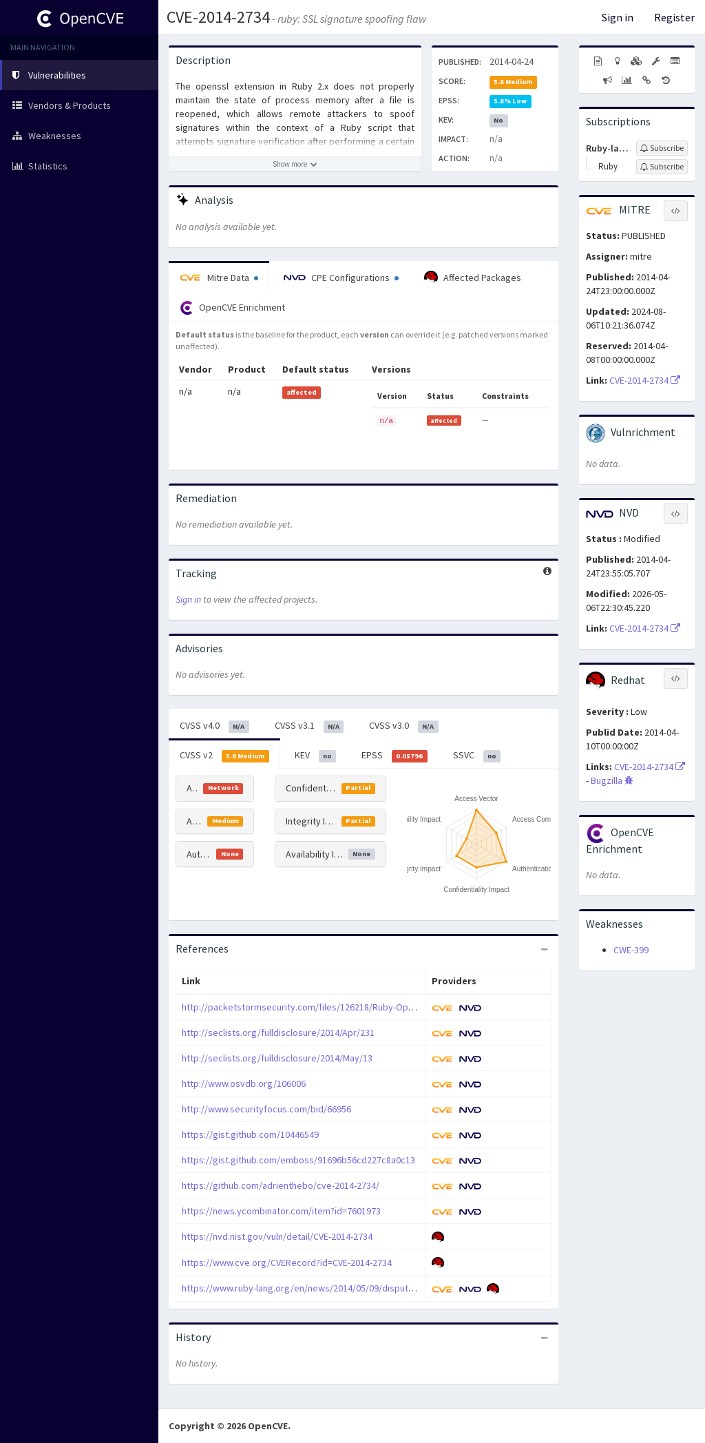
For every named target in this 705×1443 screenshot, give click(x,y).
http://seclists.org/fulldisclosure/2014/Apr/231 (278, 1032)
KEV (316, 755)
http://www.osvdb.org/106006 (244, 1083)
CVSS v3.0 (404, 726)
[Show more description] (295, 164)
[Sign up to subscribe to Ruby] (662, 166)
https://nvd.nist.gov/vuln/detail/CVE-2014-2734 (277, 1236)
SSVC (477, 755)
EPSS (394, 755)
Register (674, 17)
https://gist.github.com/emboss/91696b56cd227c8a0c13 (298, 1160)
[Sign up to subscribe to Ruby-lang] (662, 148)
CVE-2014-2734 (218, 17)
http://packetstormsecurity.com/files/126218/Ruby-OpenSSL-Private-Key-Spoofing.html (363, 1007)
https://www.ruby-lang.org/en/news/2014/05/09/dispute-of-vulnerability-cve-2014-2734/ (363, 1288)
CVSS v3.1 (309, 726)
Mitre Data (219, 277)
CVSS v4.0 (214, 726)
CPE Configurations (341, 277)
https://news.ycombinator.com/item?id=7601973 (281, 1211)
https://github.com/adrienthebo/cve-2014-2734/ (280, 1185)
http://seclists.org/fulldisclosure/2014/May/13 (277, 1058)
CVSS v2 (224, 755)
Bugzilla (612, 780)
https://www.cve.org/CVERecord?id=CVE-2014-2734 (287, 1262)
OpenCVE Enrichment (232, 308)
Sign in (617, 17)
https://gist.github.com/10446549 (250, 1134)
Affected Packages (472, 277)
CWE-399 (631, 950)
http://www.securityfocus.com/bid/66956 (266, 1109)
